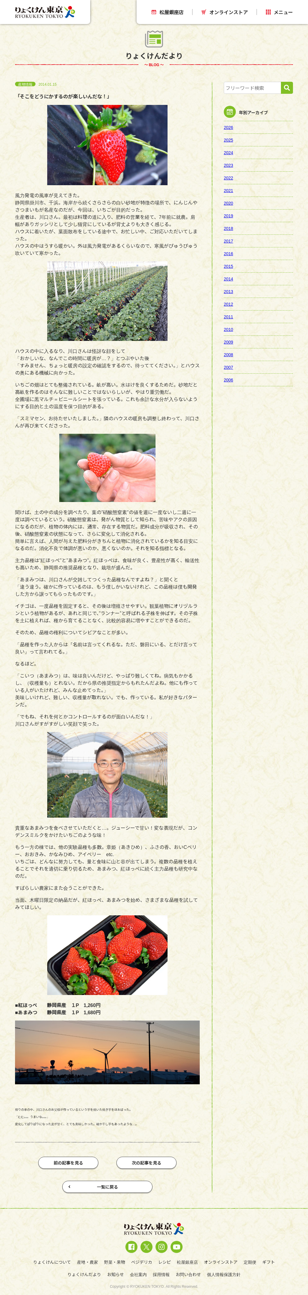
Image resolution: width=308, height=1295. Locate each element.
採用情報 (161, 1274)
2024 (228, 152)
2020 (228, 203)
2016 (228, 253)
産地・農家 (87, 1262)
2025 (228, 140)
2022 (228, 178)
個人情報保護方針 (224, 1274)
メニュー (279, 12)
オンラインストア (225, 12)
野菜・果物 (114, 1262)
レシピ (164, 1262)
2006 (228, 380)
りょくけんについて (52, 1262)
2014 (228, 279)
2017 (228, 241)
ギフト (268, 1262)
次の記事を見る (146, 1163)
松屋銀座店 (167, 12)
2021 (228, 190)
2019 (228, 216)
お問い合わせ (188, 1274)
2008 (228, 354)
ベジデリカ (141, 1262)
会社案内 (138, 1274)
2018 (228, 228)
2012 (228, 304)
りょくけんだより (84, 1274)
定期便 (250, 1262)
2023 (228, 165)
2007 (228, 367)
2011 (228, 317)
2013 (228, 291)
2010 (228, 329)
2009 (228, 342)
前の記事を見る (68, 1163)
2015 (228, 266)
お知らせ (115, 1274)
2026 (228, 127)
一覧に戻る (93, 1187)
